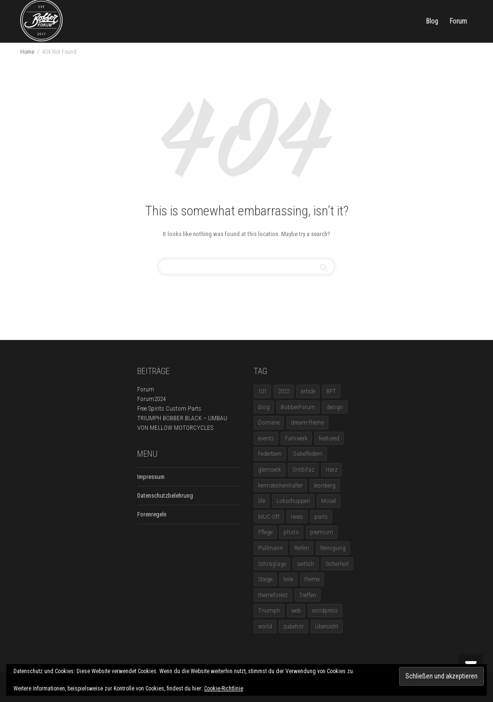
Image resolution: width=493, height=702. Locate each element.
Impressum (151, 476)
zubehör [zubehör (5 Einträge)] (293, 626)
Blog (432, 21)
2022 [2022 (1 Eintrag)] (283, 391)
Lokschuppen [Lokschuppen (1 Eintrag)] (293, 500)
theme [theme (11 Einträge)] (312, 579)
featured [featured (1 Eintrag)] (329, 438)
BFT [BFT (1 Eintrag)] (331, 391)
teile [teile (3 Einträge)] (288, 579)
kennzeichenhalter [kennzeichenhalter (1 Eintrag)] (280, 485)
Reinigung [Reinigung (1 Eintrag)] (333, 548)
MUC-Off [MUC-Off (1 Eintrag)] (269, 516)
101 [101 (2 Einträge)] (262, 391)
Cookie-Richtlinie (223, 688)
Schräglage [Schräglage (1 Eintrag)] (272, 563)
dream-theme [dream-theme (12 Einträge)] (307, 422)
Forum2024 (151, 398)
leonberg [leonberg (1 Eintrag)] (325, 485)
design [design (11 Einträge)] (334, 407)
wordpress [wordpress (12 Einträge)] (325, 610)
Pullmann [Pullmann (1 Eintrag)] (270, 548)
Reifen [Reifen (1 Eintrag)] (301, 548)
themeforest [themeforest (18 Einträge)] (273, 595)
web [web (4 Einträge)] (296, 610)
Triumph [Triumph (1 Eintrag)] (269, 610)
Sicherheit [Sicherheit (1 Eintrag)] (337, 563)
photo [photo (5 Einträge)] (291, 532)
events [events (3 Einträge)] (266, 438)
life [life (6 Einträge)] (261, 500)
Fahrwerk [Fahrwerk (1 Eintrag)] (296, 438)
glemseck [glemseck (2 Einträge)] (269, 469)
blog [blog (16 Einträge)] (264, 407)
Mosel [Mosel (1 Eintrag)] (328, 500)
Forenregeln (152, 514)
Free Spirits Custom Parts (169, 408)
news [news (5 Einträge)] (297, 516)
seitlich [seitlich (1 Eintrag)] (305, 563)
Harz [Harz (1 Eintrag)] (331, 469)
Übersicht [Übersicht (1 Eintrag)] (326, 626)
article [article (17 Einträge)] (307, 391)
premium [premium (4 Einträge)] (321, 532)
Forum (458, 21)
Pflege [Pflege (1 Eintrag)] (265, 532)
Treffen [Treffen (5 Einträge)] (307, 595)
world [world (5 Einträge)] (265, 626)
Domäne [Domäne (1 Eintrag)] (269, 422)
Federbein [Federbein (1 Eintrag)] (270, 453)
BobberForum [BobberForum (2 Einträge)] (298, 407)
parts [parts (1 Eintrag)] (321, 516)
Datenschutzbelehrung (165, 495)
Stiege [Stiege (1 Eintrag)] (265, 579)
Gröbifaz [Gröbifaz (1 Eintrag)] (303, 469)
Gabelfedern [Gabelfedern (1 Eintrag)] (308, 453)
